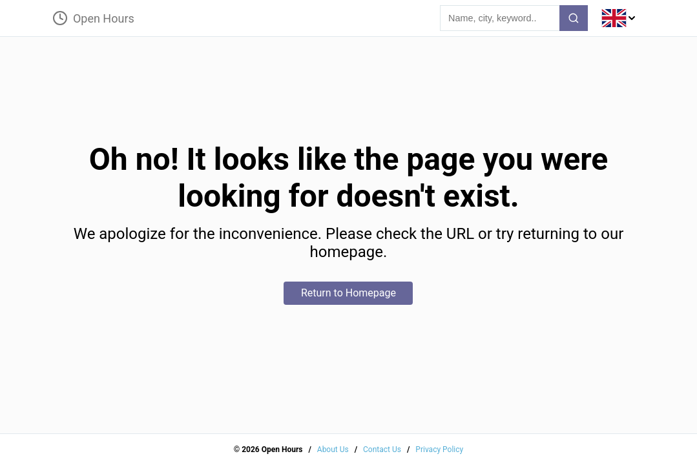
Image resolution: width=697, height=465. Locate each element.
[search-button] (573, 17)
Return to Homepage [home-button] (348, 293)
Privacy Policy (439, 449)
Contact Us (382, 449)
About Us (333, 449)
